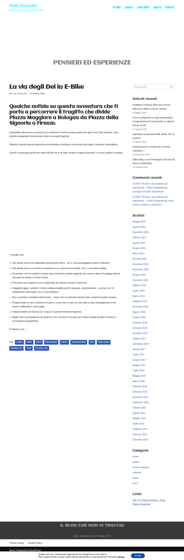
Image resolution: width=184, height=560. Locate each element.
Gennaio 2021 (140, 261)
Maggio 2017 (139, 369)
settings (119, 557)
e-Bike (20, 348)
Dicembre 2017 (140, 337)
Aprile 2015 (138, 429)
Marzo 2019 (139, 299)
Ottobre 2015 (139, 412)
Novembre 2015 (141, 407)
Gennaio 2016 (140, 396)
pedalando (104, 348)
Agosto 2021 (139, 245)
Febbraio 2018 (140, 326)
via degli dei (42, 354)
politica (136, 467)
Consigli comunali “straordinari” (149, 193)
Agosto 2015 (139, 418)
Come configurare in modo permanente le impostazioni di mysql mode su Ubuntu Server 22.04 (154, 122)
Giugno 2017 (139, 364)
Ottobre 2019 (139, 288)
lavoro (136, 462)
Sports (157, 7)
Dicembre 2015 (140, 402)
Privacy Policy (17, 549)
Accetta (137, 555)
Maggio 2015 (139, 423)
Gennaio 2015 (140, 439)
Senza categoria (141, 473)
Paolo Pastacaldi (19, 94)
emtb (38, 348)
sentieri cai (16, 354)
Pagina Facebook (142, 510)
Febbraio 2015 (140, 434)
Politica (169, 7)
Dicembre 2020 (140, 267)
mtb (92, 348)
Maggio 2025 (139, 224)
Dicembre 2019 (140, 283)
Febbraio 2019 (140, 305)
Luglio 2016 (139, 375)
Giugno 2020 (139, 278)
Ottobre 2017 (139, 342)
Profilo (117, 7)
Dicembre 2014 (140, 445)
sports (136, 483)
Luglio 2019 (139, 294)
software (137, 478)
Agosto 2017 (139, 353)
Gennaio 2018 (140, 332)
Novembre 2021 (141, 235)
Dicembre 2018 (140, 310)
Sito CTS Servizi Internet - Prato (149, 506)
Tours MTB (143, 7)
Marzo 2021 (139, 256)
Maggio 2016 (139, 380)
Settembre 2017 (141, 348)
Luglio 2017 (139, 358)
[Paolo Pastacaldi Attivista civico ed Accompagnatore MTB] (26, 7)
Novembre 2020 (141, 272)
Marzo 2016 (139, 385)
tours (135, 489)
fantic (65, 348)
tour (29, 354)
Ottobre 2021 (139, 240)
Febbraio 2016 (140, 391)
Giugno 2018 (139, 321)
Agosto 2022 (139, 229)
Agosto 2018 (139, 315)
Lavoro (129, 7)
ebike (29, 348)
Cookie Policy (35, 549)
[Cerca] (150, 87)
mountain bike (79, 348)
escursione (51, 348)
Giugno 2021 (139, 251)
